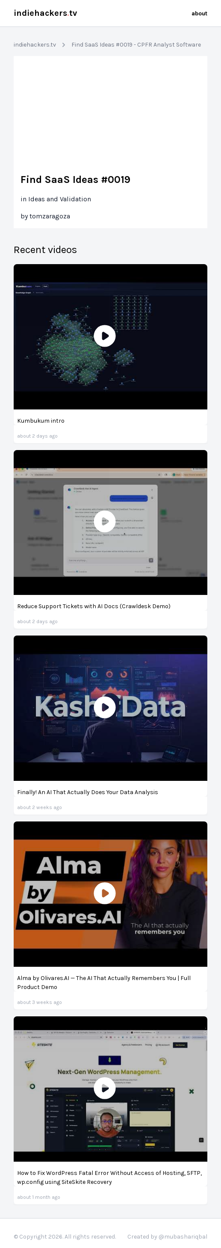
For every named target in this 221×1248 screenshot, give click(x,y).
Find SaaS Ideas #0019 (75, 179)
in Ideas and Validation (56, 199)
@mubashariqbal (183, 1236)
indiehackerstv (45, 13)
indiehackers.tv (35, 44)
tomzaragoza (49, 216)
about (199, 13)
